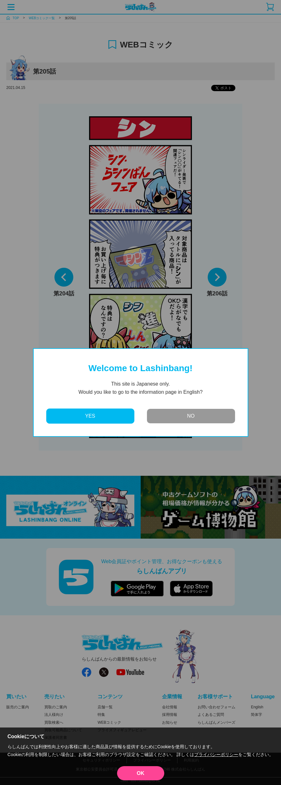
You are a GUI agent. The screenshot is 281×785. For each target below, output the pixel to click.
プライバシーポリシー (216, 754)
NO (191, 416)
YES (90, 416)
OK (140, 773)
